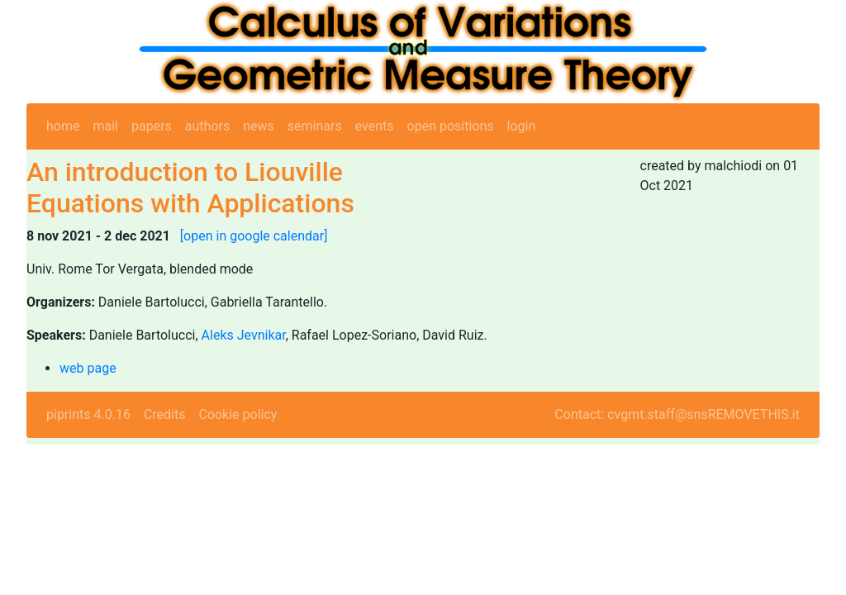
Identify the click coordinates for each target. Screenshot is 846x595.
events (374, 126)
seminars (315, 126)
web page (87, 368)
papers (151, 126)
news (258, 126)
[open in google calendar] (254, 236)
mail (105, 126)
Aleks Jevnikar (244, 335)
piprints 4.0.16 (88, 414)
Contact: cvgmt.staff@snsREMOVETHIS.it (677, 414)
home (62, 126)
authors (207, 126)
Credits (165, 414)
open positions (450, 126)
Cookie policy (237, 414)
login (521, 126)
